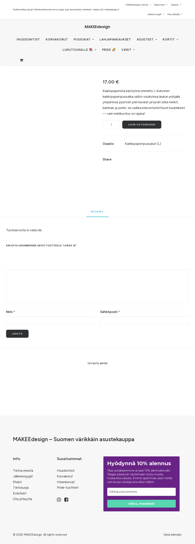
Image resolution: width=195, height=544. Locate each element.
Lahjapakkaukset (115, 39)
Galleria (176, 4)
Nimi (10, 312)
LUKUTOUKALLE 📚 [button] (79, 50)
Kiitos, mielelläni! (141, 503)
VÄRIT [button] (128, 50)
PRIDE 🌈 (109, 50)
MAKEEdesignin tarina (138, 4)
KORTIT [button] (170, 39)
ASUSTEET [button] (147, 39)
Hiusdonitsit (66, 470)
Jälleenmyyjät (155, 14)
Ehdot (17, 482)
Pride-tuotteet (67, 487)
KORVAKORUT (57, 39)
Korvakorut (65, 476)
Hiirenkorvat (66, 482)
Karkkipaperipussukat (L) (143, 144)
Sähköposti (110, 312)
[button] (59, 500)
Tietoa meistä (23, 470)
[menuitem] (139, 5)
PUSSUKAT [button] (84, 39)
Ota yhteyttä (174, 14)
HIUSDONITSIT (28, 39)
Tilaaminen (160, 4)
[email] (141, 492)
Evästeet (19, 493)
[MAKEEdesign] (97, 26)
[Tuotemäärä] (111, 124)
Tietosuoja (21, 487)
